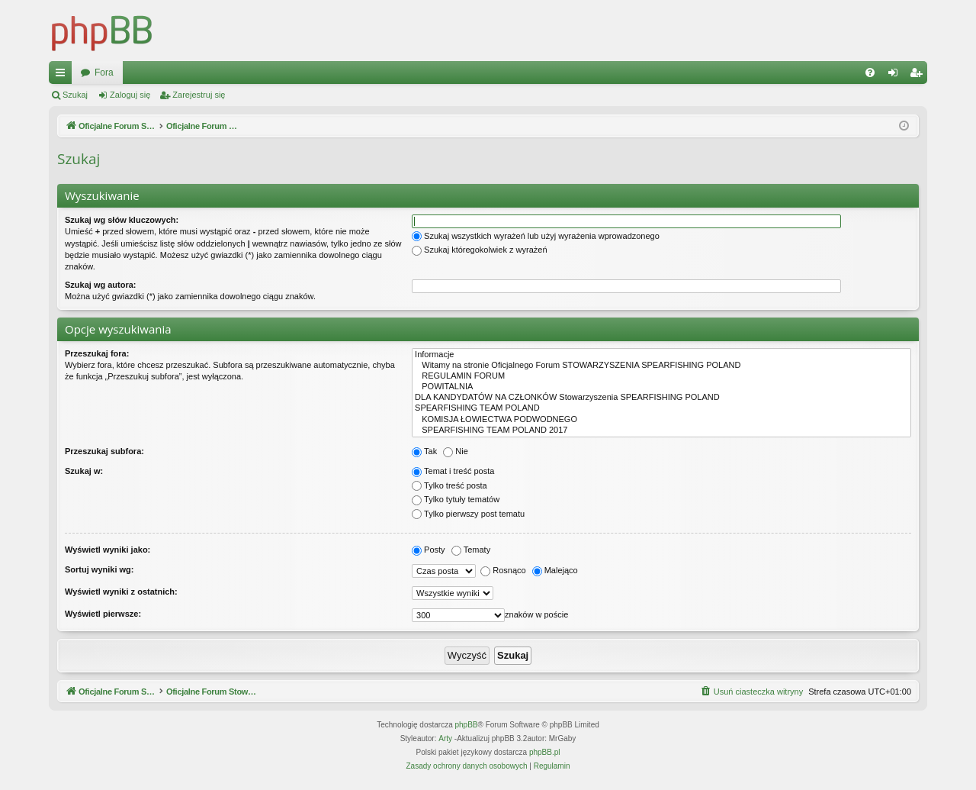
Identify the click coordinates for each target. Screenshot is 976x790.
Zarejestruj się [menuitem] (918, 75)
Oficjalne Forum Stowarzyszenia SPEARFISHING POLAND (202, 72)
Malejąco (555, 570)
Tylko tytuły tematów (455, 499)
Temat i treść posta (453, 471)
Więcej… (63, 75)
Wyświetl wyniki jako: (107, 549)
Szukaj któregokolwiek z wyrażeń (479, 249)
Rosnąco (502, 570)
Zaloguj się (130, 94)
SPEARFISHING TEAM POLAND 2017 (661, 430)
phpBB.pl (544, 752)
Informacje (661, 355)
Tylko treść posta (449, 485)
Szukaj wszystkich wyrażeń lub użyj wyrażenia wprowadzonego (536, 235)
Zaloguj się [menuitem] (896, 75)
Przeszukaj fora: (97, 353)
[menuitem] (870, 72)
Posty (428, 549)
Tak (424, 451)
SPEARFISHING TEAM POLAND (661, 408)
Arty (445, 738)
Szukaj (75, 94)
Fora (364, 72)
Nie (455, 451)
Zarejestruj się (198, 94)
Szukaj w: (84, 471)
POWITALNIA (661, 387)
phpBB (466, 725)
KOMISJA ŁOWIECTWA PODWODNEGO (661, 419)
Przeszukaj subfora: (104, 451)
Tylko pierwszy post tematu (468, 513)
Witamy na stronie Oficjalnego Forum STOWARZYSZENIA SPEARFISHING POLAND (661, 365)
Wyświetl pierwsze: (103, 613)
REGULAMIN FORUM (661, 376)
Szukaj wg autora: (100, 284)
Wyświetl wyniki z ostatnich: (121, 591)
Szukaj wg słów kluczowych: (121, 219)
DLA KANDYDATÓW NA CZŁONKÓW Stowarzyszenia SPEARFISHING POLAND (661, 397)
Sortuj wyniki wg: (99, 569)
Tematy (470, 549)
